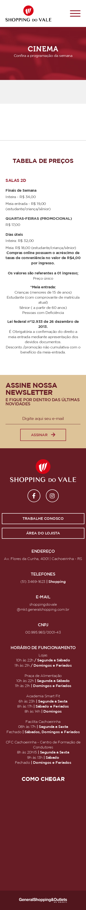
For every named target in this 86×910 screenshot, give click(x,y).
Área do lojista (43, 533)
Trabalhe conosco (43, 518)
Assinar (43, 434)
